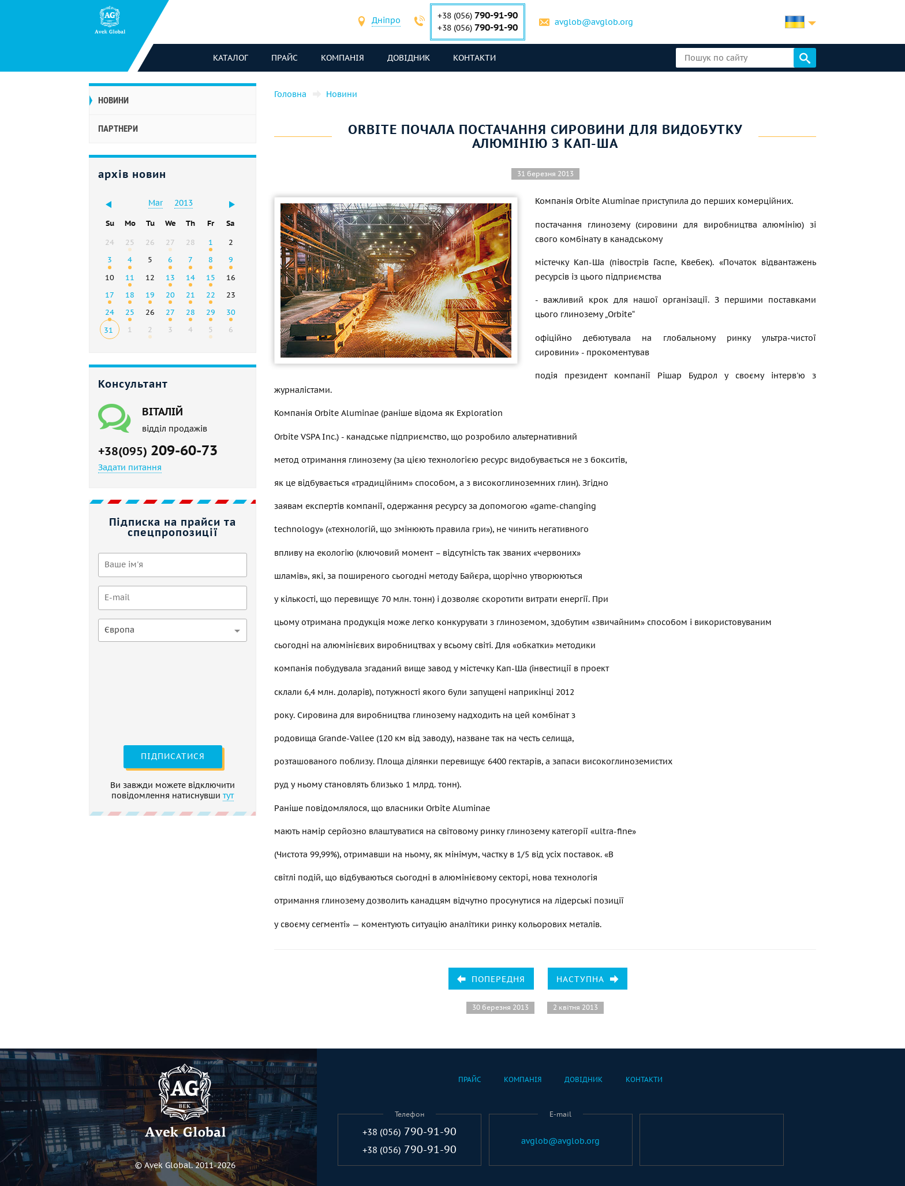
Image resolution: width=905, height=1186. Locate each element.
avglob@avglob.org (594, 22)
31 (108, 329)
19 (150, 294)
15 (210, 277)
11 (129, 277)
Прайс (284, 58)
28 (190, 312)
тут (228, 795)
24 (109, 312)
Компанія (342, 58)
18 (129, 294)
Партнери (118, 129)
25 (129, 312)
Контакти (474, 58)
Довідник (408, 58)
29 (210, 312)
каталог (230, 58)
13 (170, 277)
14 (190, 277)
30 (230, 312)
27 (170, 312)
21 (190, 294)
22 (210, 294)
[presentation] (145, 692)
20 (170, 294)
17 (109, 294)
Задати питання (130, 467)
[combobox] (386, 21)
